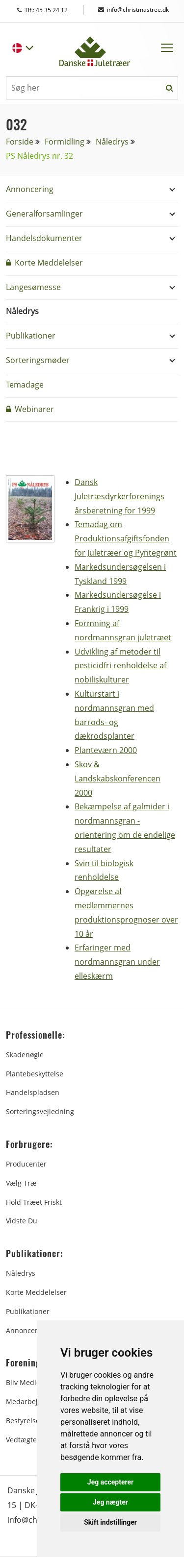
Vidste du (21, 1220)
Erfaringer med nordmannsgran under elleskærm (117, 961)
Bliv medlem (26, 1382)
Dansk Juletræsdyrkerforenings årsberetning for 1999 (119, 496)
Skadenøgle (25, 1054)
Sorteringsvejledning (40, 1111)
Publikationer (30, 335)
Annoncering (29, 189)
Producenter (26, 1163)
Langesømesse (33, 287)
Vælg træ (21, 1183)
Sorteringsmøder (38, 360)
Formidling (64, 141)
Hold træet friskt (34, 1202)
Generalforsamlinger (44, 213)
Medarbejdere (29, 1401)
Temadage (25, 384)
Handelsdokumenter (44, 238)
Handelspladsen (32, 1092)
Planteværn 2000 (106, 750)
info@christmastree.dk (133, 9)
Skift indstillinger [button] (110, 1522)
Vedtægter (23, 1439)
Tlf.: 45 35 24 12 (51, 10)
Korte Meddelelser (44, 262)
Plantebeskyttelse (34, 1073)
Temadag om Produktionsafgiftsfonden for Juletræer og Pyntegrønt (126, 538)
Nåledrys (112, 141)
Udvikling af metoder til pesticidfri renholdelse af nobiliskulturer (120, 665)
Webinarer (30, 409)
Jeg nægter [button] (110, 1502)
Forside (19, 141)
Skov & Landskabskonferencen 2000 (117, 778)
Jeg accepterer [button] (110, 1482)
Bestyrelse (23, 1420)
